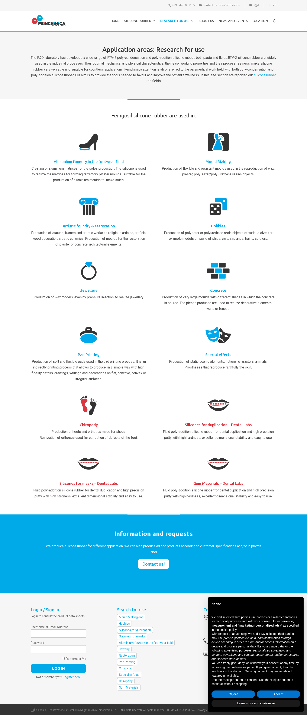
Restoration (127, 655)
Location (260, 21)
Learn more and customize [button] (256, 703)
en (274, 5)
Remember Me (74, 658)
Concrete (218, 290)
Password (37, 642)
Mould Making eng (131, 617)
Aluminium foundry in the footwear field (89, 161)
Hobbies (218, 226)
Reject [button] (233, 694)
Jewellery (88, 290)
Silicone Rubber (137, 21)
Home (115, 21)
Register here (72, 677)
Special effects (218, 354)
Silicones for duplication (135, 630)
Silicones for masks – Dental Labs (88, 483)
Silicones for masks (132, 636)
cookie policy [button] (228, 629)
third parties (286, 634)
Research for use (175, 21)
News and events (233, 21)
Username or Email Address (49, 627)
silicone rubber (265, 75)
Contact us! (153, 564)
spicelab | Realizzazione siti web (55, 710)
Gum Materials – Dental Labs (218, 483)
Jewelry (124, 649)
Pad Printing (89, 354)
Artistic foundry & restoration (89, 226)
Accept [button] (279, 694)
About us (206, 21)
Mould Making (218, 161)
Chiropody (89, 425)
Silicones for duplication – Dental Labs (218, 425)
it (269, 5)
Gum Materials (129, 687)
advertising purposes (237, 650)
